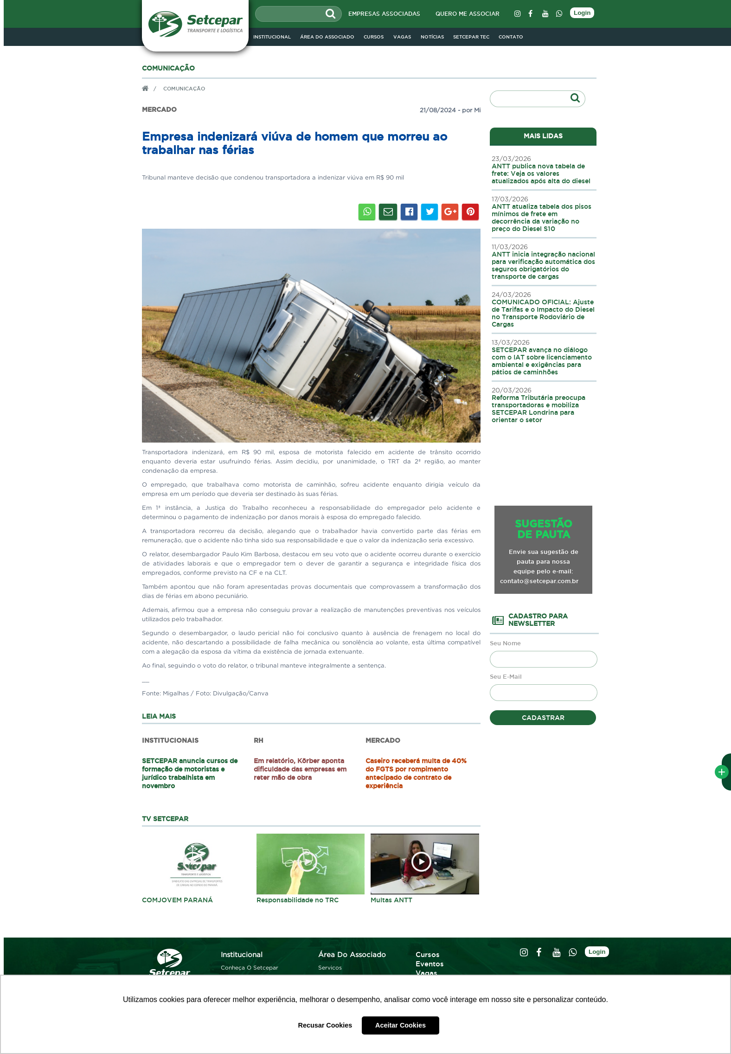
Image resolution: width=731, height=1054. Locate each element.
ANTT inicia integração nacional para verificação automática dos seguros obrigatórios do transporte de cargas (544, 261)
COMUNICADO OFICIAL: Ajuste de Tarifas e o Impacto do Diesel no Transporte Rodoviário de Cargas (544, 309)
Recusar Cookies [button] (325, 1025)
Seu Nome (505, 643)
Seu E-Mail (506, 677)
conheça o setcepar (249, 967)
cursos (374, 36)
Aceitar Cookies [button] (400, 1025)
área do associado (352, 954)
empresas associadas (384, 14)
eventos (430, 964)
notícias (432, 36)
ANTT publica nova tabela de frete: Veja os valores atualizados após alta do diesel (544, 170)
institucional (272, 36)
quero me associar (468, 14)
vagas (402, 36)
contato (511, 36)
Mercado (159, 110)
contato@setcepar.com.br (539, 581)
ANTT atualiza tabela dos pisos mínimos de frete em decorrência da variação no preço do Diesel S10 (544, 213)
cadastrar (543, 717)
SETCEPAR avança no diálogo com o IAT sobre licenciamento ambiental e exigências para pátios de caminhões (544, 357)
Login (582, 12)
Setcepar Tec (471, 36)
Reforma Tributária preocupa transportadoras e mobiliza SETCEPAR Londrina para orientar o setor (544, 405)
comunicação (184, 88)
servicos (330, 967)
